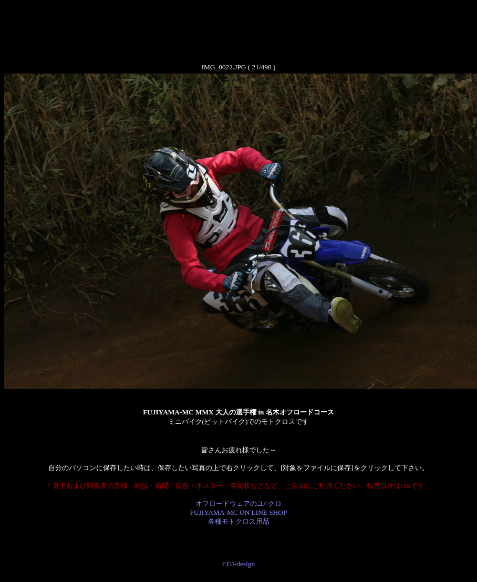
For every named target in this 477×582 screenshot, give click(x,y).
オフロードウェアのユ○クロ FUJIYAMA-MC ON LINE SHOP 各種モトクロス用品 (238, 512)
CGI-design (238, 564)
